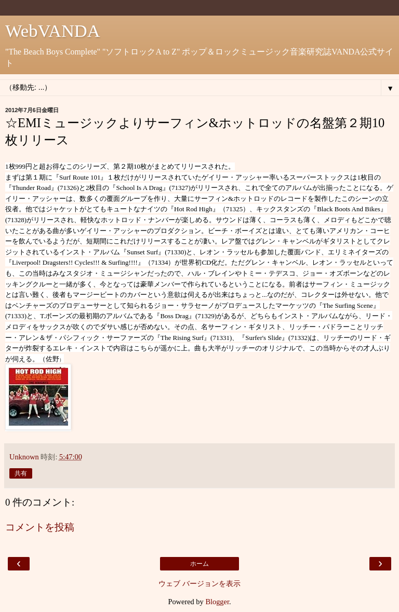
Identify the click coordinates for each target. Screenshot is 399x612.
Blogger (217, 601)
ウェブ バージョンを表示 (199, 583)
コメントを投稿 (39, 527)
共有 (21, 473)
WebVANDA (52, 30)
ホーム (199, 563)
